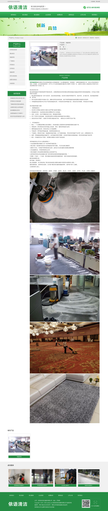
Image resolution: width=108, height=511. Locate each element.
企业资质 (48, 14)
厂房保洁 (12, 61)
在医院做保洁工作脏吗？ (16, 113)
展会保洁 (12, 53)
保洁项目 (25, 14)
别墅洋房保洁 (13, 79)
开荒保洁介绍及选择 (15, 101)
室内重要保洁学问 (15, 110)
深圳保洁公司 (86, 37)
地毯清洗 (92, 37)
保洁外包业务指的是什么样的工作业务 (18, 116)
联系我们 (94, 14)
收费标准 (60, 14)
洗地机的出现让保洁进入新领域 (18, 98)
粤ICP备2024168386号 (45, 505)
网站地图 (98, 1)
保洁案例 (36, 14)
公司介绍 (83, 14)
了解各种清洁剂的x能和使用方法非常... (18, 104)
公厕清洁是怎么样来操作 (16, 107)
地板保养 (12, 72)
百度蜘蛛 (93, 1)
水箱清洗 (12, 83)
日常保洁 (12, 68)
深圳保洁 (13, 14)
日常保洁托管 (13, 49)
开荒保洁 (12, 64)
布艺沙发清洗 (13, 76)
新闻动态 (71, 14)
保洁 (48, 507)
